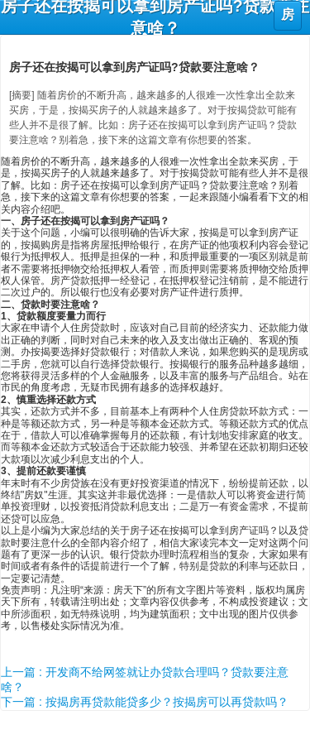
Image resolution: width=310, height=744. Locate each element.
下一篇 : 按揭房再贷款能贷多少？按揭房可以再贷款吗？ (145, 701)
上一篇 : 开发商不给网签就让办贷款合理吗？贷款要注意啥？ (145, 679)
